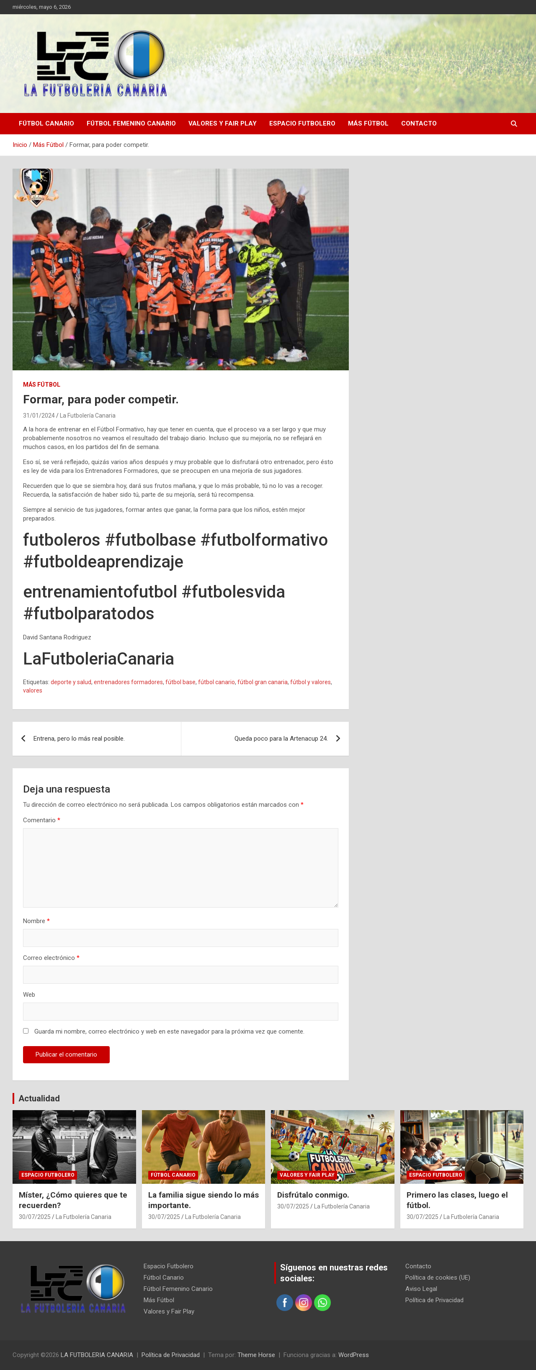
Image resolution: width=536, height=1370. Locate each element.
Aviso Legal (421, 1289)
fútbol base (180, 682)
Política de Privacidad (434, 1300)
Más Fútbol (368, 123)
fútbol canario (216, 682)
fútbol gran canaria (262, 682)
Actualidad (39, 1098)
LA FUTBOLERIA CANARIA (97, 1355)
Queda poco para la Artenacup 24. (281, 738)
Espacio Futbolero (302, 123)
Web (29, 994)
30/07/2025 (35, 1217)
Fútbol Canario (46, 123)
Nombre (36, 921)
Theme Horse (256, 1355)
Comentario (41, 820)
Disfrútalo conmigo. (313, 1195)
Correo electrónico (51, 958)
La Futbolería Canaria (88, 415)
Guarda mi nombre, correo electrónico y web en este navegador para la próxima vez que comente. (169, 1031)
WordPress (353, 1355)
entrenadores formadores (128, 682)
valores (32, 690)
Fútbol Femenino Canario (131, 123)
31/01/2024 (39, 415)
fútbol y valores (310, 682)
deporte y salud (71, 682)
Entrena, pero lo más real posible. (79, 738)
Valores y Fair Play (222, 123)
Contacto (419, 123)
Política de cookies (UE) (437, 1277)
